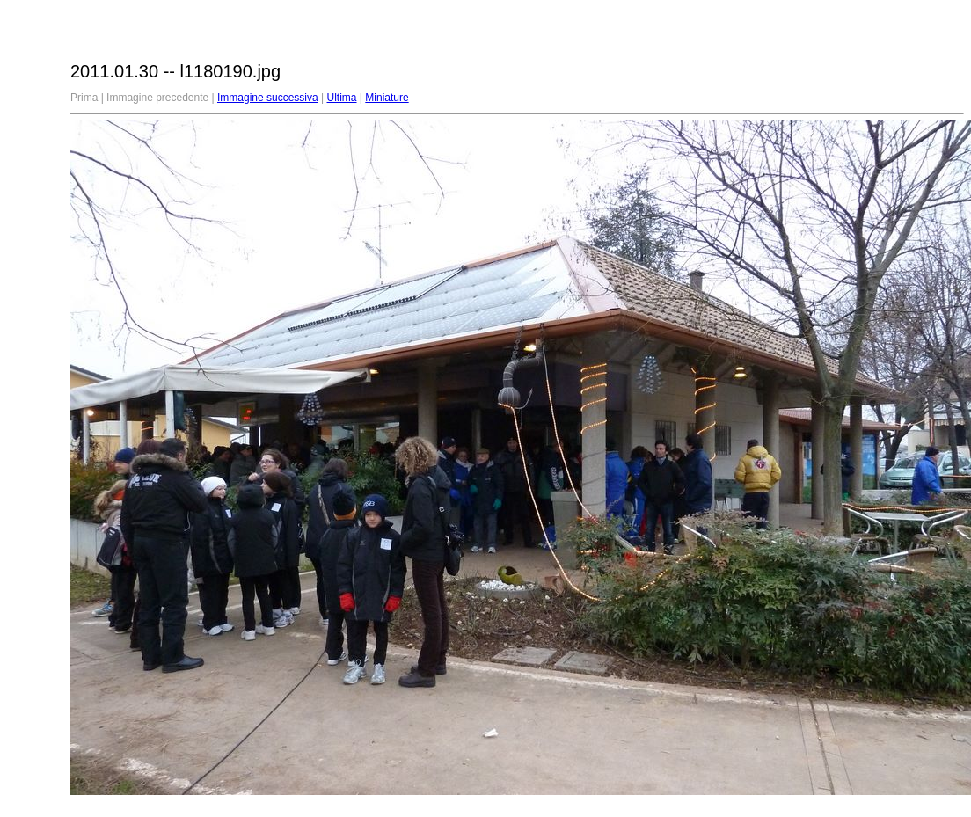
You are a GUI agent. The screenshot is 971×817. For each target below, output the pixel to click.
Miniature (386, 97)
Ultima (342, 97)
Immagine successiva (267, 97)
